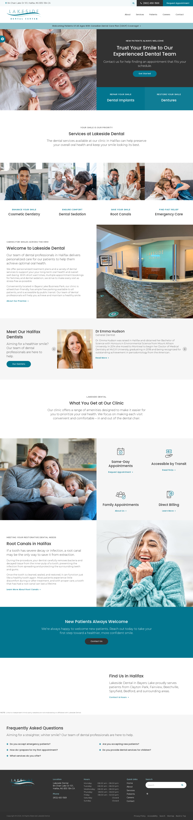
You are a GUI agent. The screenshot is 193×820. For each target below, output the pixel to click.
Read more (101, 357)
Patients (153, 14)
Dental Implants (120, 100)
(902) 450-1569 (60, 797)
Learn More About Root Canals (23, 589)
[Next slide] (185, 349)
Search (162, 816)
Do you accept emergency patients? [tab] (30, 744)
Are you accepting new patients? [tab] (121, 744)
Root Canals (120, 214)
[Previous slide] (54, 349)
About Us (120, 510)
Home (130, 783)
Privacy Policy (140, 816)
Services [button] (140, 14)
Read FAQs (167, 470)
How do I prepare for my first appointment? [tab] (34, 750)
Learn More (168, 510)
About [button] (128, 14)
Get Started (145, 73)
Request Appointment (119, 472)
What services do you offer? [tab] (25, 755)
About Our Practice (17, 301)
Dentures (168, 100)
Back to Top (181, 816)
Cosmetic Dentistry (24, 214)
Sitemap (170, 816)
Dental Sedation (72, 214)
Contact (180, 14)
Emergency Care (169, 214)
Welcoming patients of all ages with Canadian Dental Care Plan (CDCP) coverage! (95, 26)
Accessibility (152, 816)
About (130, 786)
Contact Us (96, 641)
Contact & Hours (118, 697)
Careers (166, 14)
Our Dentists (18, 364)
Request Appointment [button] (178, 3)
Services (131, 790)
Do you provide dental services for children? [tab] (127, 750)
